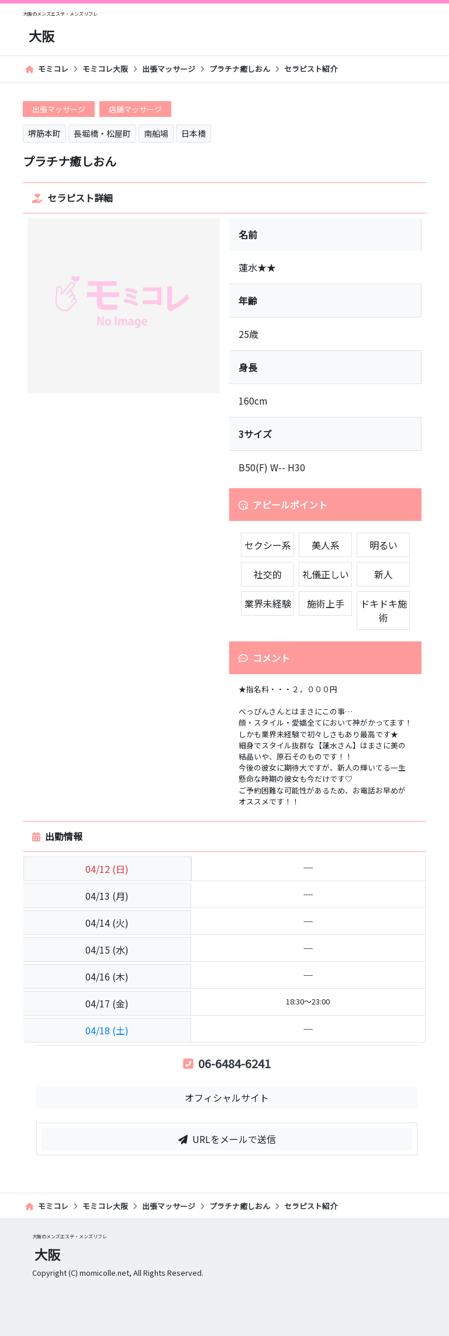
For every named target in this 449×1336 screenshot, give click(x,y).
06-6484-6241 (227, 1063)
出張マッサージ (168, 68)
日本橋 (193, 133)
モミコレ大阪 (105, 68)
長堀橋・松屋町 (102, 133)
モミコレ (46, 68)
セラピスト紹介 (310, 68)
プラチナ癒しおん (239, 68)
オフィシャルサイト (227, 1097)
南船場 (156, 133)
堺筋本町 (44, 133)
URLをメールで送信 (227, 1139)
